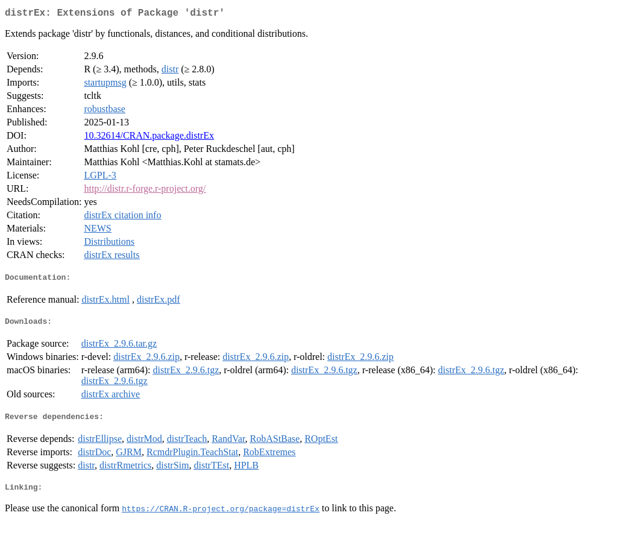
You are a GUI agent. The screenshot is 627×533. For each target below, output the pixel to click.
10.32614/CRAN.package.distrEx (149, 138)
